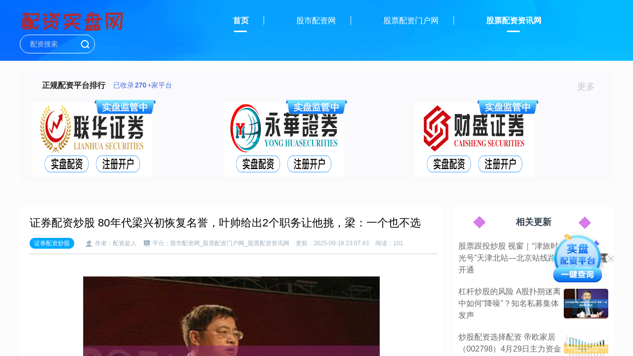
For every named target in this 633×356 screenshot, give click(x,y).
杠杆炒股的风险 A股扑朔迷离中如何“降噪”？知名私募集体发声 (509, 303)
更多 (590, 86)
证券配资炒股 (52, 243)
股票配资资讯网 (514, 20)
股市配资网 (316, 20)
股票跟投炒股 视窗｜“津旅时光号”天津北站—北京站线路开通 (508, 258)
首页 (241, 20)
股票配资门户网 (411, 20)
